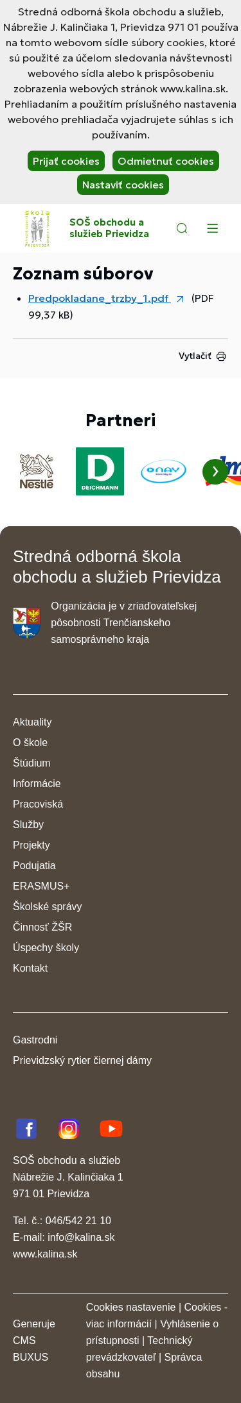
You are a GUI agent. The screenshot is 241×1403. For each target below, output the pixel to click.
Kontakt (30, 968)
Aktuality (32, 722)
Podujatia (34, 865)
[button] (182, 228)
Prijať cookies (66, 160)
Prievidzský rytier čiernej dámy (82, 1060)
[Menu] (212, 228)
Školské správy (47, 906)
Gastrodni (35, 1039)
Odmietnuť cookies (166, 160)
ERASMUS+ (41, 886)
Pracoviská (38, 804)
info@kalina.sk (81, 1237)
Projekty (31, 845)
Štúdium (32, 763)
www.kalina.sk (45, 1254)
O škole (30, 742)
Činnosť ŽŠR (42, 927)
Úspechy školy (46, 947)
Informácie (37, 783)
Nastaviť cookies (123, 184)
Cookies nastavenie (131, 1307)
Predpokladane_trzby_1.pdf (99, 298)
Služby (28, 824)
